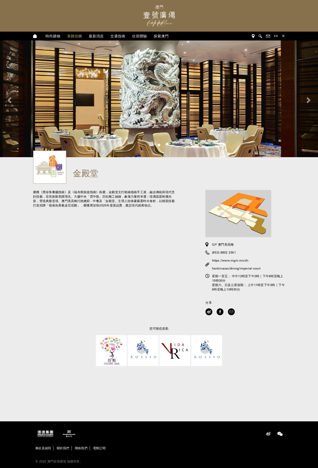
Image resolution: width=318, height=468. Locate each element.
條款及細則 (43, 448)
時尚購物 (53, 36)
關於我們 (63, 448)
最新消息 (96, 36)
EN (276, 36)
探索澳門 (161, 36)
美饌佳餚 (74, 36)
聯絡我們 (81, 448)
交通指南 (117, 36)
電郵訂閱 (99, 448)
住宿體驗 (139, 36)
